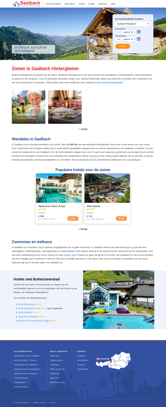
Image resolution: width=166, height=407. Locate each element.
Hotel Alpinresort (26, 304)
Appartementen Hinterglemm (27, 369)
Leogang (81, 365)
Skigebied (54, 373)
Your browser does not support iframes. (132, 33)
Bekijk (72, 218)
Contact (53, 403)
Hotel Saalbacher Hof (28, 308)
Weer (113, 4)
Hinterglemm (83, 360)
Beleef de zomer (57, 382)
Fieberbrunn (82, 369)
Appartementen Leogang (25, 373)
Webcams (102, 4)
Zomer (82, 4)
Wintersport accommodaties (27, 356)
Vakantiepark (20, 382)
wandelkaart (134, 160)
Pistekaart (54, 365)
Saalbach (81, 356)
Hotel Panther (25, 312)
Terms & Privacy (40, 403)
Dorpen (91, 4)
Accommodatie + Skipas (25, 360)
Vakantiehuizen (21, 378)
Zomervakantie (21, 387)
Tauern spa (70, 255)
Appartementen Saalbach (25, 365)
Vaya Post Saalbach (28, 316)
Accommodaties (53, 4)
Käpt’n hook (131, 247)
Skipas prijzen (56, 360)
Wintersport (70, 4)
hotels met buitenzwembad (108, 82)
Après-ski (54, 378)
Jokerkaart (94, 156)
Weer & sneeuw (57, 369)
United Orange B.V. (23, 403)
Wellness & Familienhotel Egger (34, 320)
